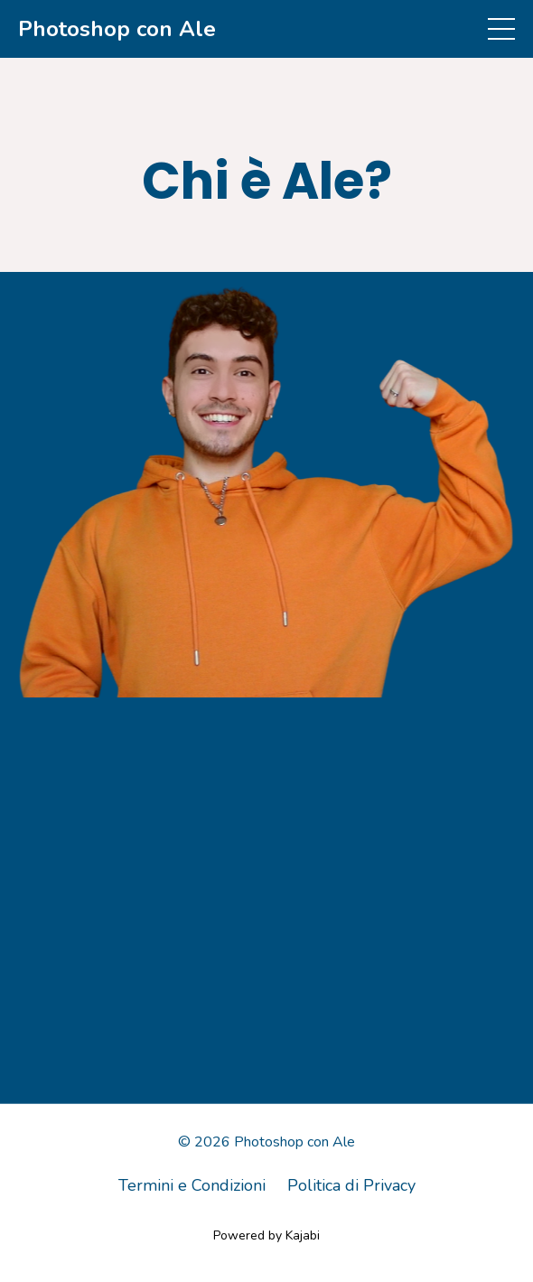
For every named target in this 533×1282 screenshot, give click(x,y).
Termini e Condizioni (192, 1185)
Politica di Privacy (351, 1185)
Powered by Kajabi (266, 1235)
